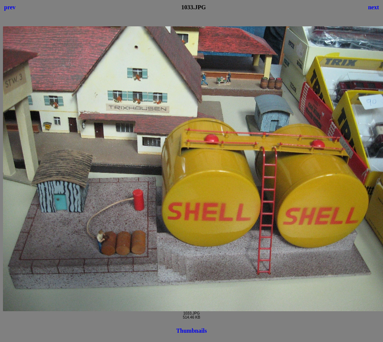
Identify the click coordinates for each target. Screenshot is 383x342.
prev (10, 7)
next (373, 7)
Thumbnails (191, 331)
